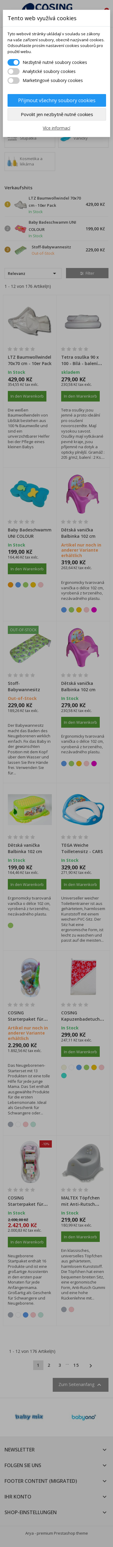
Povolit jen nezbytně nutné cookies (57, 114)
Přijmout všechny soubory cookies (57, 100)
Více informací (56, 128)
